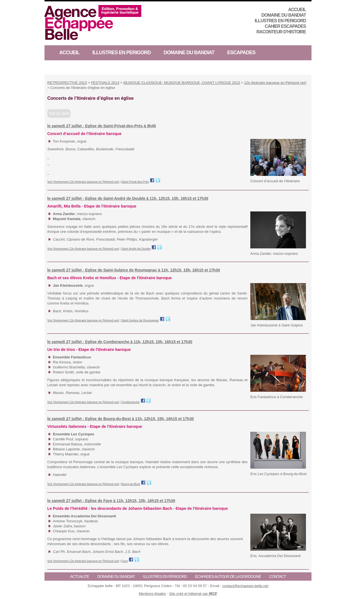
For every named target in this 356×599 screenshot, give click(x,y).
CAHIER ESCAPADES (285, 26)
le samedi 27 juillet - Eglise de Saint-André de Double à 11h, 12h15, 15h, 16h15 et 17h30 (127, 198)
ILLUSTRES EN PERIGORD (280, 20)
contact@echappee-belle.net (245, 586)
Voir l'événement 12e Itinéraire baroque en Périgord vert (83, 181)
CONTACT (277, 576)
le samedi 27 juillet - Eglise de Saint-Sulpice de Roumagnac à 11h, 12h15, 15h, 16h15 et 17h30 (133, 270)
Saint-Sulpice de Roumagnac (140, 320)
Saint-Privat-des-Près (135, 181)
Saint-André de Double (135, 248)
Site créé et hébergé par (193, 593)
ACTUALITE (79, 576)
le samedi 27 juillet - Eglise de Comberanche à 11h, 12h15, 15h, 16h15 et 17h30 (119, 342)
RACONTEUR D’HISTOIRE (281, 31)
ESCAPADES (241, 52)
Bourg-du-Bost (130, 484)
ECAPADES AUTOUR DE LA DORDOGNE (228, 576)
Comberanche (130, 402)
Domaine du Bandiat (283, 15)
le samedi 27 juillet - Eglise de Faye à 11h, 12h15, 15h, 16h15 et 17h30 (111, 500)
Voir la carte (59, 113)
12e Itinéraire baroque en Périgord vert (275, 83)
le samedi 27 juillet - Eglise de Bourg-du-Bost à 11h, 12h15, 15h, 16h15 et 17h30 (120, 418)
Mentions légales (152, 593)
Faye (124, 561)
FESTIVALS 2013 (105, 83)
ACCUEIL (297, 9)
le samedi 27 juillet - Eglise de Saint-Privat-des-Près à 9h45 (101, 126)
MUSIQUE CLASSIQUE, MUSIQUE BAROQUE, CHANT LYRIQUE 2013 (181, 83)
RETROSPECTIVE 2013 (67, 83)
